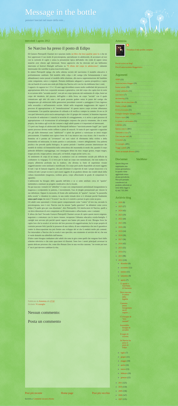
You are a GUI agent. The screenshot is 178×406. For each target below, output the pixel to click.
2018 (120, 235)
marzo (123, 369)
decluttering (120, 98)
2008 (120, 395)
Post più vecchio (101, 393)
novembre (125, 268)
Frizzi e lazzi (120, 117)
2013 (120, 256)
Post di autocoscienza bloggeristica (128, 67)
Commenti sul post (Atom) (43, 399)
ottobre (124, 272)
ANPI (117, 80)
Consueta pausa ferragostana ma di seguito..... (126, 308)
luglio (123, 353)
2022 (120, 219)
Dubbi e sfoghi (121, 106)
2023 (120, 215)
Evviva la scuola (121, 110)
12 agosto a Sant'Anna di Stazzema (126, 286)
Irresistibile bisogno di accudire (125, 327)
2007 (120, 399)
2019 (120, 231)
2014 (120, 252)
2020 (120, 227)
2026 (120, 202)
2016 (120, 244)
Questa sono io (121, 129)
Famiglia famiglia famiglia (125, 114)
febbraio (124, 373)
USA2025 (119, 140)
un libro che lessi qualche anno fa (85, 54)
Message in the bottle (60, 12)
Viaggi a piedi (120, 148)
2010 (120, 387)
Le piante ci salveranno (124, 121)
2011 (120, 383)
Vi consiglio (40, 304)
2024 (120, 211)
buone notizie (120, 87)
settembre (125, 276)
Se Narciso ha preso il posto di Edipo (125, 343)
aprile (123, 365)
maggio (124, 361)
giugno (124, 357)
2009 (120, 391)
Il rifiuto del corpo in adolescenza (83, 66)
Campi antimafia (121, 91)
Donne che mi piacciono (124, 102)
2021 (120, 223)
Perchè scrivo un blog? (124, 63)
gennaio (124, 377)
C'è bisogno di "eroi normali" (125, 319)
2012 (120, 260)
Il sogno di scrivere (124, 335)
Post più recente (33, 393)
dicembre (124, 263)
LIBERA (118, 125)
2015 (120, 248)
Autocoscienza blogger (124, 83)
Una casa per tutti (122, 136)
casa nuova (119, 95)
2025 (120, 206)
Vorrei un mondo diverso (124, 152)
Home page (67, 393)
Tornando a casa (121, 133)
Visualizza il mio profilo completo (140, 50)
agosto (123, 280)
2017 (120, 239)
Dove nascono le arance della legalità (125, 295)
